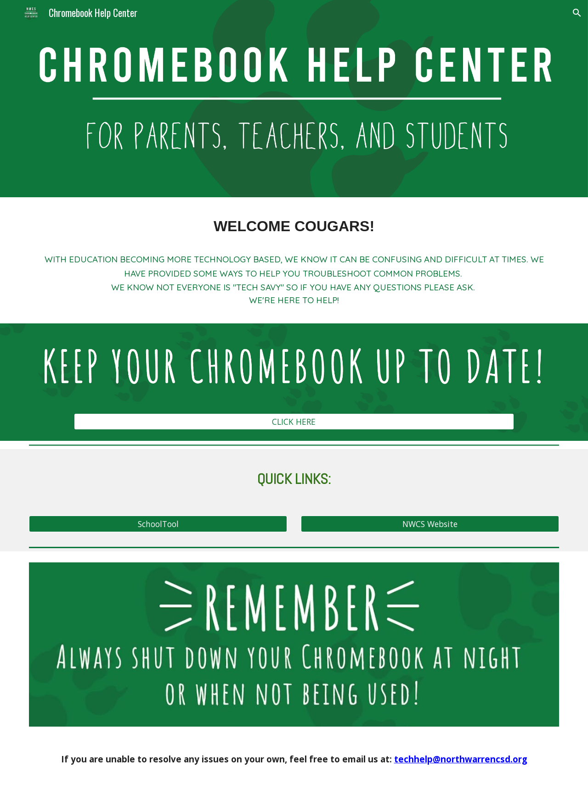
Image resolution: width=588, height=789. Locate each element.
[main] (294, 226)
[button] (577, 13)
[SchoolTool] (158, 524)
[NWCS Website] (430, 524)
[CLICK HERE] (293, 422)
